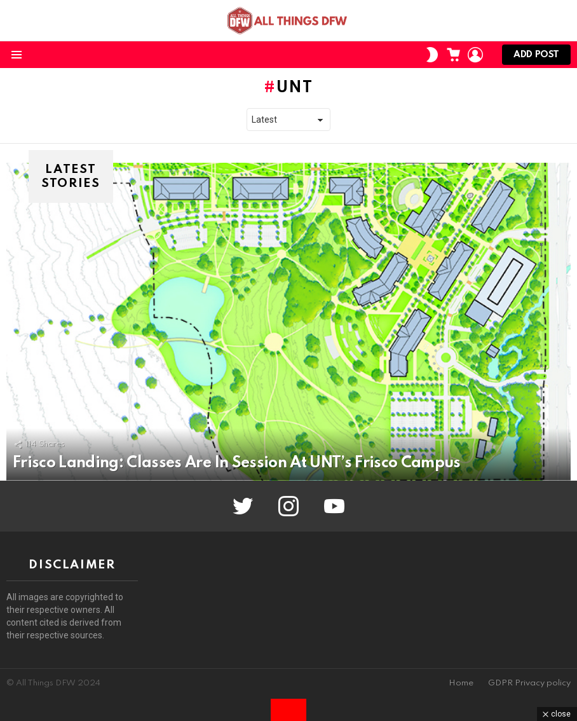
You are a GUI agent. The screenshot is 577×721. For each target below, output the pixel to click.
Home (461, 683)
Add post (536, 57)
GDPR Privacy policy (529, 683)
